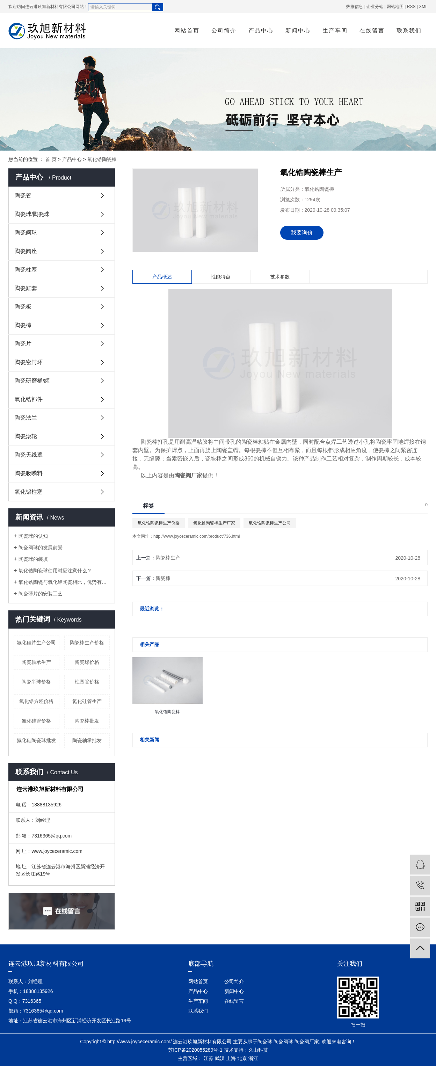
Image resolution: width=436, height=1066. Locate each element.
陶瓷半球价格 (36, 681)
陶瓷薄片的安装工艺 (41, 593)
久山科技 (258, 1050)
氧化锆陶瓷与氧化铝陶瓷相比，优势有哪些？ (64, 582)
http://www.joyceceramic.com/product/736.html (196, 536)
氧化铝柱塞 (29, 492)
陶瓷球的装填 (33, 559)
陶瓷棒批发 (87, 721)
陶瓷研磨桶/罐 (32, 381)
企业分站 (374, 6)
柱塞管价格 (87, 681)
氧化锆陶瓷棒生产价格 (159, 523)
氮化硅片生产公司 (36, 642)
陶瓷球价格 (87, 662)
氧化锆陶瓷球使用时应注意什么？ (55, 570)
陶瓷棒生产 (168, 557)
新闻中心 (298, 31)
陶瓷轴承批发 (87, 740)
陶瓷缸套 (26, 288)
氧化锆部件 (29, 399)
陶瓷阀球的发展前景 (41, 547)
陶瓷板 (23, 307)
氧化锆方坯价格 (36, 701)
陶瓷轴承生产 (36, 662)
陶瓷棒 (23, 325)
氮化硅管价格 (36, 721)
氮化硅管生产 (87, 701)
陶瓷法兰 (26, 418)
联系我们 (409, 31)
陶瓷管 (23, 195)
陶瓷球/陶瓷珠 (32, 214)
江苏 (208, 1058)
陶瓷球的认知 (33, 536)
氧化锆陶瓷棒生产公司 (270, 523)
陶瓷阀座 (26, 251)
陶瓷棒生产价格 (87, 642)
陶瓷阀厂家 (307, 1041)
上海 (231, 1058)
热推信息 (354, 6)
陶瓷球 (264, 1041)
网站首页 (186, 31)
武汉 (220, 1058)
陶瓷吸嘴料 (29, 473)
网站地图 (395, 6)
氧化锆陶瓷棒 (102, 159)
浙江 (253, 1058)
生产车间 (335, 31)
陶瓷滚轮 (26, 436)
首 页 (51, 159)
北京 (242, 1058)
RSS (411, 6)
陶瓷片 (23, 344)
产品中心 (261, 31)
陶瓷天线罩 (29, 455)
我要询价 (302, 232)
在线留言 (372, 31)
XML (423, 6)
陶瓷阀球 (26, 232)
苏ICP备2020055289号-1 (195, 1050)
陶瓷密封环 (29, 362)
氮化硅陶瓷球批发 (36, 740)
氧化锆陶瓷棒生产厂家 (214, 523)
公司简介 (224, 31)
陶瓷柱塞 (26, 270)
